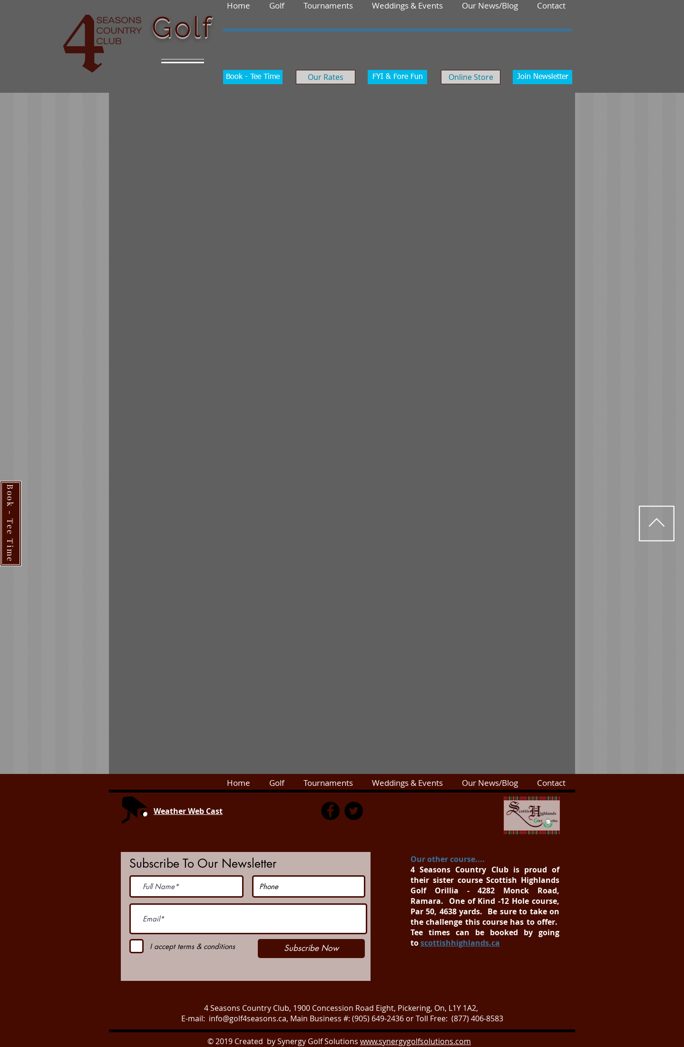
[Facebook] (330, 811)
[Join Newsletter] (542, 77)
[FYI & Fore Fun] (397, 77)
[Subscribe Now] (311, 948)
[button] (551, 5)
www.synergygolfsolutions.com (415, 1041)
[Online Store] (470, 77)
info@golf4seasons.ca (247, 1018)
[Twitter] (353, 811)
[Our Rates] (325, 77)
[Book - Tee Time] (253, 77)
